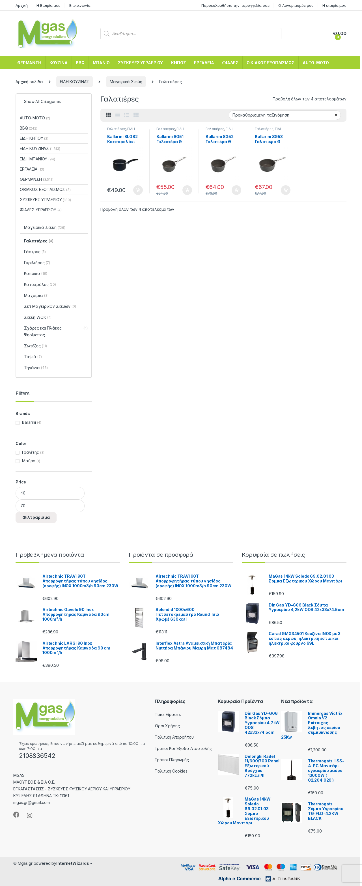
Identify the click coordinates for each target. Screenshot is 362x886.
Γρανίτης (30, 452)
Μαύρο (28, 460)
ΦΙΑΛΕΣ (230, 62)
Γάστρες (35, 252)
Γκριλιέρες (37, 263)
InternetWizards (72, 863)
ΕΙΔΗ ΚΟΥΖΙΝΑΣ (74, 81)
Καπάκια (35, 274)
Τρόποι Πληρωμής (172, 759)
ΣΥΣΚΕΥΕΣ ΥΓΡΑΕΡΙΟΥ (140, 62)
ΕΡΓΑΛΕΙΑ (204, 62)
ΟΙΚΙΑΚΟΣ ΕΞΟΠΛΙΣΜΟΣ (270, 62)
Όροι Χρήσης (167, 725)
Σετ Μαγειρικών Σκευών (50, 307)
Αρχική (22, 5)
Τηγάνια (36, 368)
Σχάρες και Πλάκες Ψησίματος (56, 331)
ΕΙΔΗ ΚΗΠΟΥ (34, 138)
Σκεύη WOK (37, 318)
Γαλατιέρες (116, 129)
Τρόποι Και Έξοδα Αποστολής (183, 748)
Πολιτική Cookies (171, 771)
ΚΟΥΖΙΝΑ (58, 62)
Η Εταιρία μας (48, 5)
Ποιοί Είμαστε (168, 714)
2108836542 (37, 755)
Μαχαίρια (36, 296)
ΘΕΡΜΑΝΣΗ (29, 62)
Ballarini (29, 422)
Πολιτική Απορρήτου (174, 737)
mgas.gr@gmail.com (31, 802)
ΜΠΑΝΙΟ (101, 62)
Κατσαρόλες (40, 285)
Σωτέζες (35, 346)
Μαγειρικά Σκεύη (126, 81)
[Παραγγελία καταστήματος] (285, 115)
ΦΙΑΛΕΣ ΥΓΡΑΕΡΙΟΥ (41, 209)
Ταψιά (33, 357)
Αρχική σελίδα (29, 81)
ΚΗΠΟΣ (178, 62)
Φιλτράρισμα (36, 517)
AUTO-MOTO (316, 62)
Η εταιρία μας (334, 5)
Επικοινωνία (79, 5)
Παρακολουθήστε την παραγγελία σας (235, 5)
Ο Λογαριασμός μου (296, 5)
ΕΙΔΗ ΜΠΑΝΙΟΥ (37, 158)
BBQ (80, 62)
